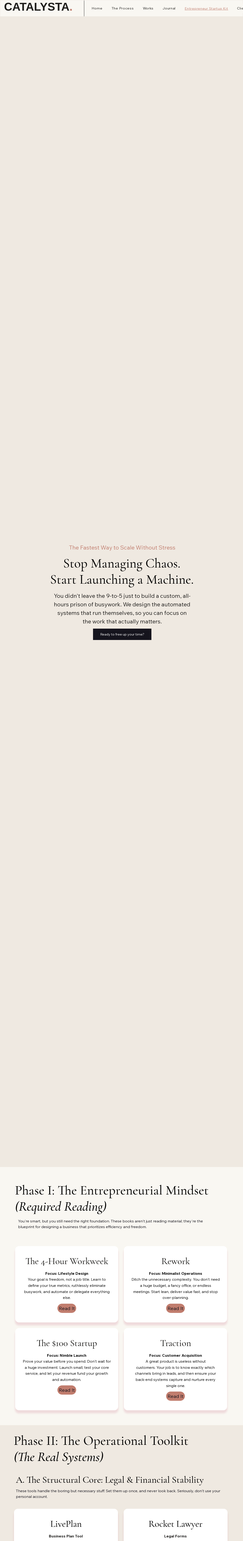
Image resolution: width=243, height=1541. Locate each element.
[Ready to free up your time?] (122, 634)
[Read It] (66, 1308)
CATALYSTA (38, 6)
